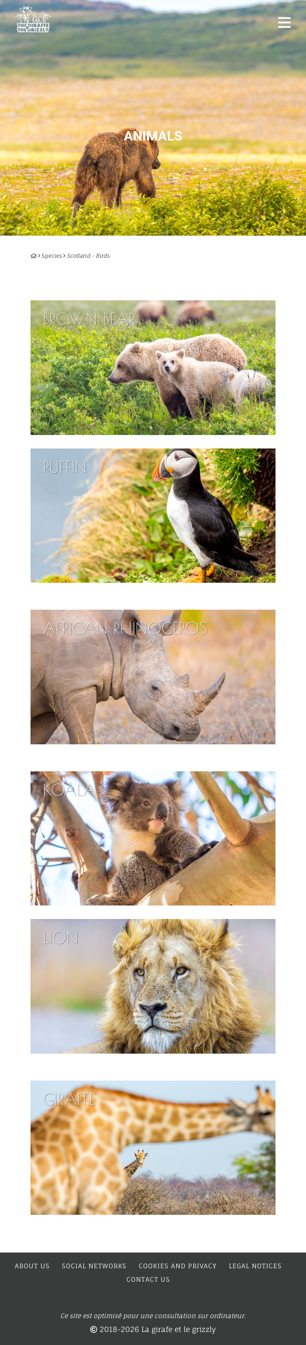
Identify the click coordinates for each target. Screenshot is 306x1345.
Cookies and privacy (178, 1266)
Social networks (94, 1266)
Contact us (148, 1279)
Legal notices (255, 1266)
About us (32, 1266)
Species (52, 255)
